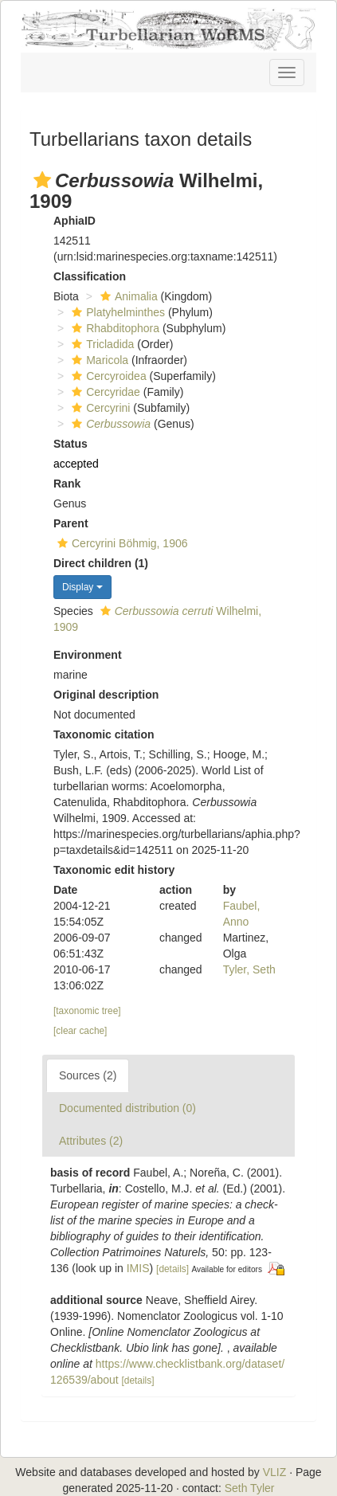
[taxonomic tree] (87, 1010)
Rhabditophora (113, 328)
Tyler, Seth (249, 969)
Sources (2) (87, 1075)
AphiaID (74, 220)
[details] (172, 1269)
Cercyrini (99, 407)
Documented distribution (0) (127, 1108)
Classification (89, 276)
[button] (42, 180)
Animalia (127, 296)
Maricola (98, 360)
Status (70, 443)
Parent (70, 523)
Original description (106, 694)
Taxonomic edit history (113, 870)
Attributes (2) (91, 1140)
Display (82, 587)
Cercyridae (104, 392)
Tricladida (101, 344)
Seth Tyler (250, 1488)
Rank (66, 483)
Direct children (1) (100, 563)
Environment (87, 654)
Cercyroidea (107, 376)
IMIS (138, 1268)
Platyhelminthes (116, 312)
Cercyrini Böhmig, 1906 (120, 543)
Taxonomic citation (104, 734)
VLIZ (275, 1472)
